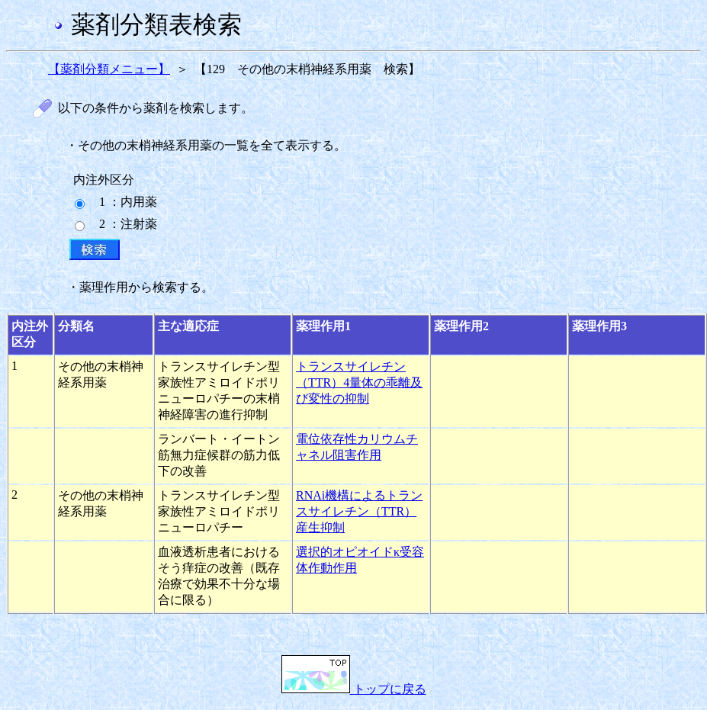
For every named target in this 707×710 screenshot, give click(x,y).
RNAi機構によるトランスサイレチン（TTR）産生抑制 (359, 511)
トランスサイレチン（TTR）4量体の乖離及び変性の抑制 (359, 382)
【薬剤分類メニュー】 (109, 69)
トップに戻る (353, 689)
